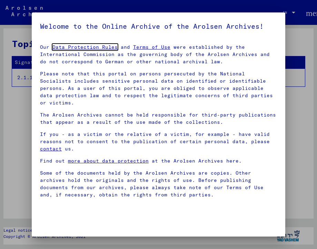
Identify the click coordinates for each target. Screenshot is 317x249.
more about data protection (108, 161)
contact (51, 149)
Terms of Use (151, 47)
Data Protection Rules (85, 47)
